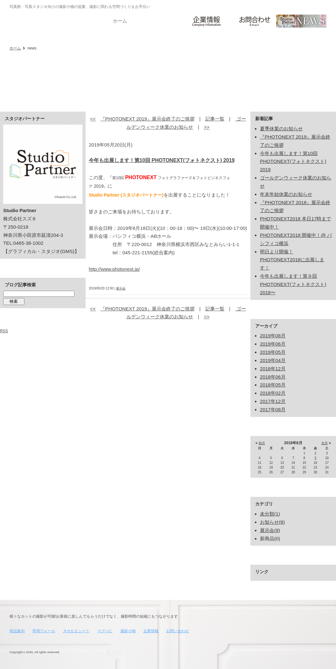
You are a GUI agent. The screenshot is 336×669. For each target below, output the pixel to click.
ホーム (15, 48)
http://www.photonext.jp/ (114, 269)
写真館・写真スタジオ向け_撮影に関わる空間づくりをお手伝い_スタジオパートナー (25, 20)
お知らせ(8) (272, 522)
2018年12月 (273, 368)
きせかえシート (76, 631)
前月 (262, 443)
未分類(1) (270, 513)
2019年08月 (273, 335)
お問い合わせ (177, 631)
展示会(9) (270, 530)
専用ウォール (43, 631)
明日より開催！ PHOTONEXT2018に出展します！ (292, 260)
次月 (324, 443)
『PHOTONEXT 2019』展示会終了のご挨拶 (147, 118)
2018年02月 (273, 393)
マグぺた (105, 631)
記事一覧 (214, 118)
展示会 (121, 288)
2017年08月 (273, 409)
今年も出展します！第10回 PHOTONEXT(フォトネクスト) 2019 (162, 160)
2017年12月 (273, 401)
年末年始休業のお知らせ (286, 194)
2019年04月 (273, 360)
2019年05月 (273, 352)
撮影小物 (128, 631)
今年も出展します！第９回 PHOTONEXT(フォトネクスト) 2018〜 (293, 284)
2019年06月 (273, 344)
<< (93, 118)
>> (207, 127)
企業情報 (150, 631)
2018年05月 (273, 384)
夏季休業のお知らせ (281, 128)
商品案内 (17, 631)
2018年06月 (273, 377)
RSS (4, 331)
